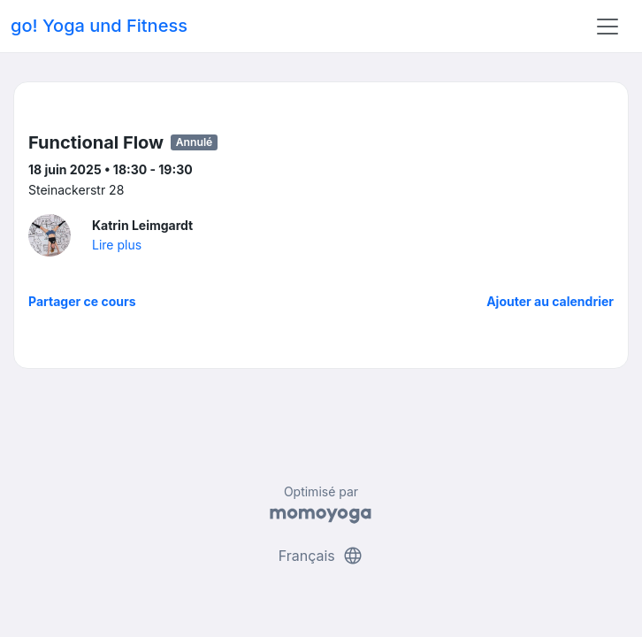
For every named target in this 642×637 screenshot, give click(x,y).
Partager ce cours (82, 301)
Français (321, 555)
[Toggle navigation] (607, 26)
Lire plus (116, 244)
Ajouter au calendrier (550, 301)
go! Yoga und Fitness (99, 25)
